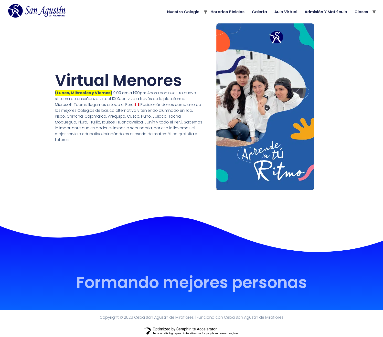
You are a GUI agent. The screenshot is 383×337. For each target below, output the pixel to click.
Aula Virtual (285, 12)
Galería (259, 12)
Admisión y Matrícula (326, 12)
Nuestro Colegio (183, 12)
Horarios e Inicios (228, 12)
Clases (361, 12)
